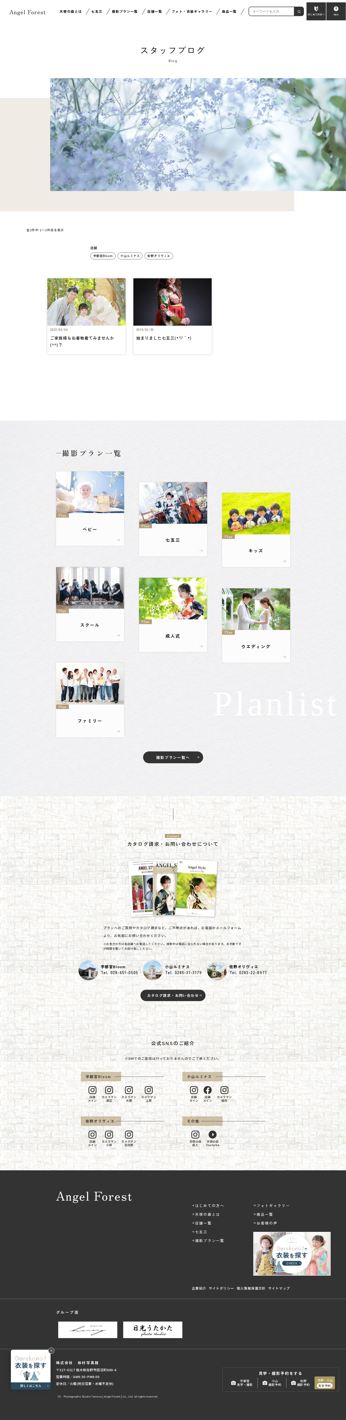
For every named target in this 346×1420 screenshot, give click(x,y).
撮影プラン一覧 (125, 11)
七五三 (96, 11)
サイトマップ (279, 1288)
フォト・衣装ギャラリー (192, 11)
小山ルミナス (130, 255)
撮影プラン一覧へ (173, 757)
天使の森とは (71, 11)
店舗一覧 (154, 11)
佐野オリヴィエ (158, 255)
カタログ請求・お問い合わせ (173, 995)
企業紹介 (199, 1288)
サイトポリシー (221, 1288)
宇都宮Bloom (103, 255)
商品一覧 (229, 11)
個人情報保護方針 (251, 1288)
